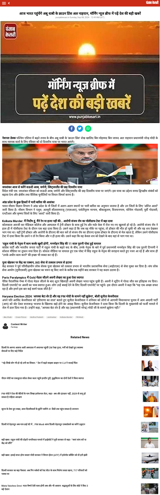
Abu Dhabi (8, 317)
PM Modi (79, 317)
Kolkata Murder (66, 317)
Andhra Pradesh (36, 317)
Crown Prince (21, 317)
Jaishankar (51, 317)
